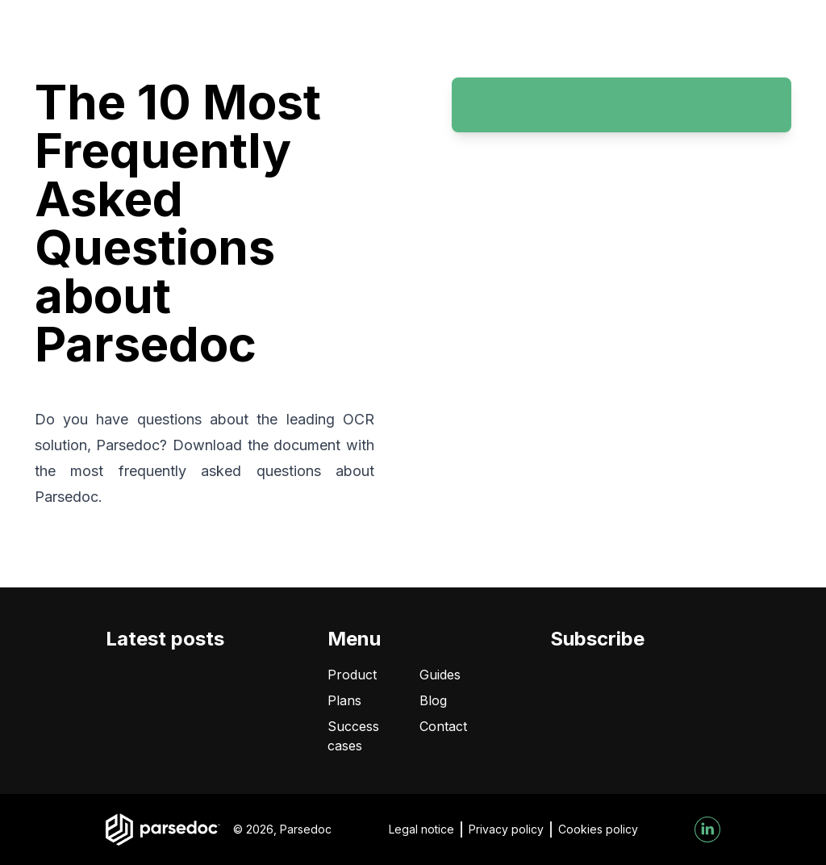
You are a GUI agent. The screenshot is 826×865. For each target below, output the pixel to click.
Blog (433, 700)
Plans (344, 700)
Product (352, 675)
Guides (440, 675)
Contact (443, 726)
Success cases (353, 736)
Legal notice (421, 829)
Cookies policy (598, 829)
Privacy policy (506, 829)
